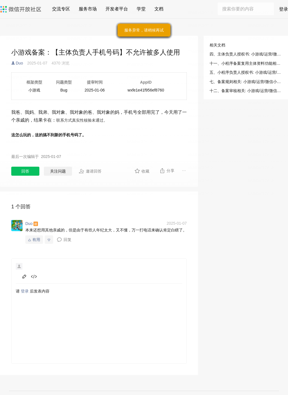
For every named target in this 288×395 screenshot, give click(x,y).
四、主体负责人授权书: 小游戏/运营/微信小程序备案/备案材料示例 (246, 54)
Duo (19, 63)
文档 (158, 8)
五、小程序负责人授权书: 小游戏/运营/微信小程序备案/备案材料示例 (246, 72)
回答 (25, 171)
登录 (283, 9)
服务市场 (88, 8)
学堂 (141, 8)
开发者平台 (116, 8)
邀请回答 (90, 171)
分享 (166, 170)
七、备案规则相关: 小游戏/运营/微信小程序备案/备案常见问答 (246, 81)
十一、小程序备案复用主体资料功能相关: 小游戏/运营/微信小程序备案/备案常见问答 (246, 63)
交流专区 (61, 8)
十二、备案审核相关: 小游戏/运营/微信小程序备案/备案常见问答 (246, 90)
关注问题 (58, 171)
